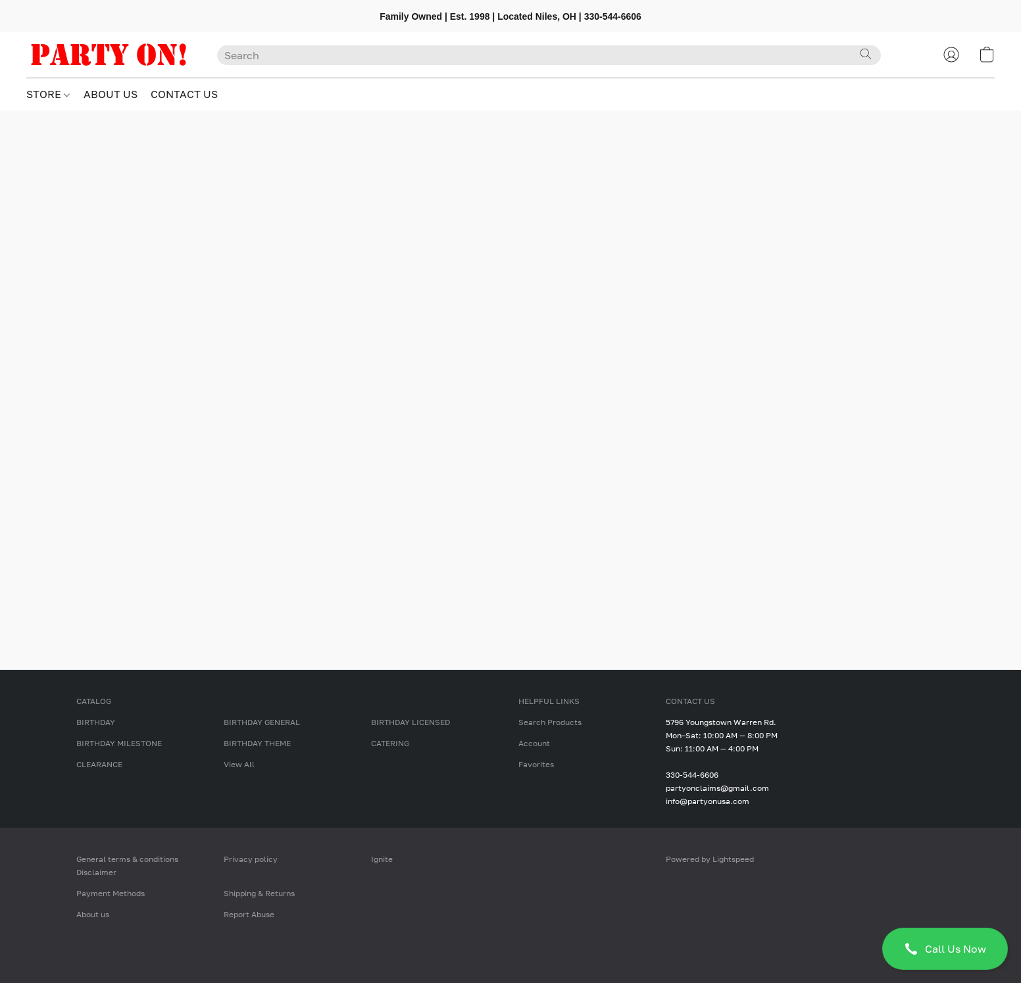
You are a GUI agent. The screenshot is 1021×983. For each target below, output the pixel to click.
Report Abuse (249, 914)
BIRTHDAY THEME (257, 743)
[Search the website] (866, 54)
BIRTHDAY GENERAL (262, 722)
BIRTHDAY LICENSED (410, 722)
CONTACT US (184, 94)
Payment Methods (110, 893)
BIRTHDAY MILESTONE (119, 743)
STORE (48, 94)
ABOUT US (110, 94)
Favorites (536, 764)
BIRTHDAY (95, 722)
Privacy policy (251, 859)
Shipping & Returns (259, 893)
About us (92, 914)
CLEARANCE (99, 764)
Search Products (550, 722)
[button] (945, 949)
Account (534, 743)
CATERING (390, 743)
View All (239, 764)
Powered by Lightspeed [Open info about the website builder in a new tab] (710, 859)
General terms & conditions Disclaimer (127, 865)
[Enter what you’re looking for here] (549, 55)
